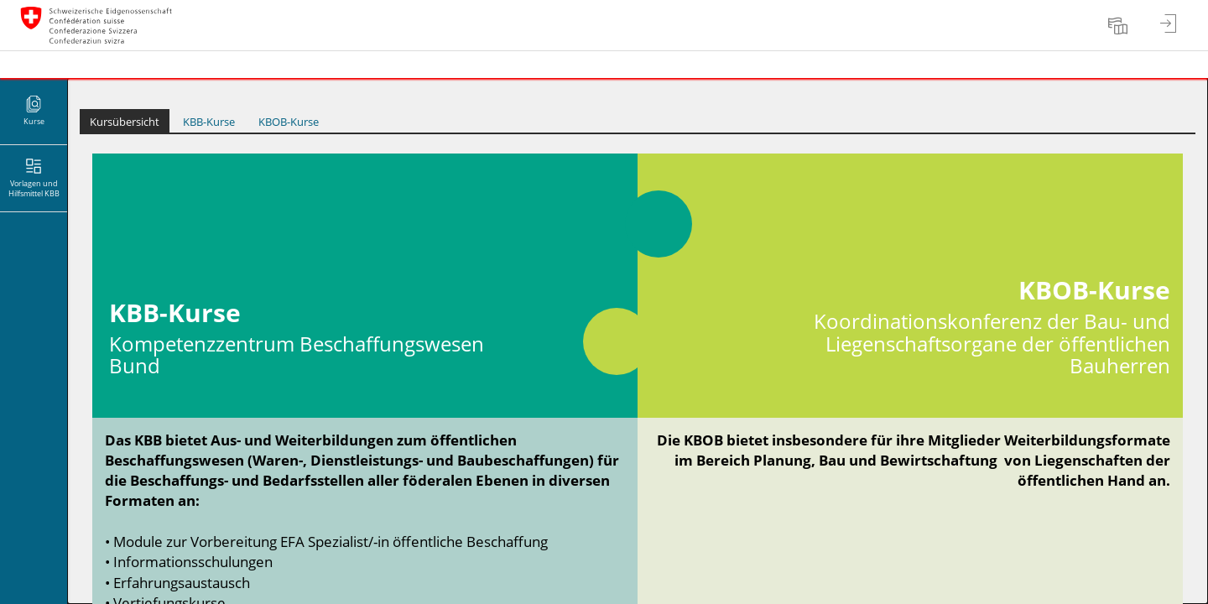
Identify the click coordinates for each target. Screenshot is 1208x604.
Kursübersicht (124, 121)
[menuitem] (1120, 25)
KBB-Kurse (209, 121)
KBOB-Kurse (288, 121)
